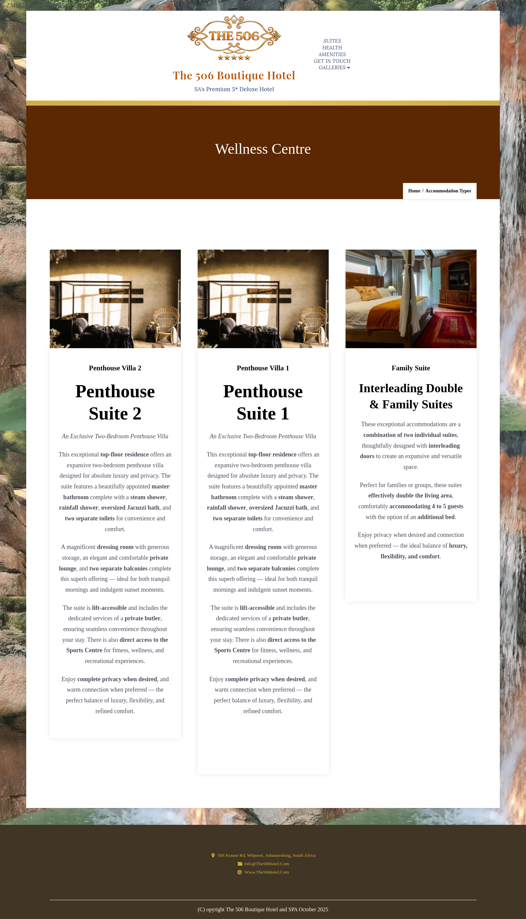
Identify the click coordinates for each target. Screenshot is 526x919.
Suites (332, 41)
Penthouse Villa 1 (263, 368)
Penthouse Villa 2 (115, 368)
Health (332, 47)
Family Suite (411, 368)
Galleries (332, 67)
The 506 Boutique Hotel (234, 75)
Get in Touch (332, 61)
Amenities (332, 54)
